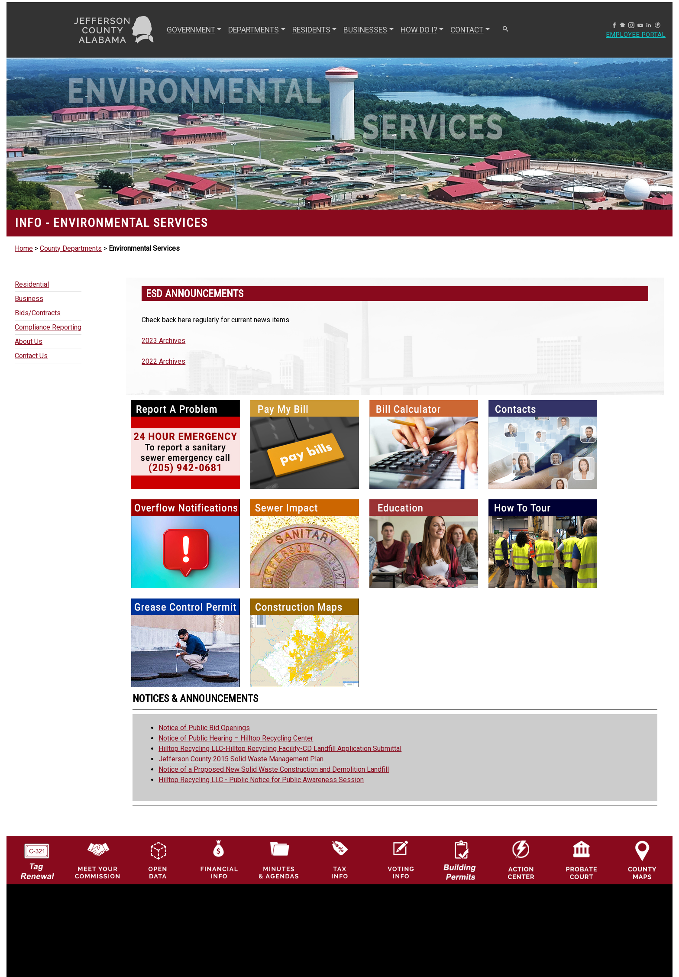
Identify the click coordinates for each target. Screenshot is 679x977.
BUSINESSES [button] (364, 30)
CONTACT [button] (465, 30)
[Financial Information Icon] (218, 859)
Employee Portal (635, 35)
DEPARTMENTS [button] (252, 30)
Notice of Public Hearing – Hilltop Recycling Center (235, 738)
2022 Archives (163, 361)
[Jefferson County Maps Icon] (642, 859)
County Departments (71, 248)
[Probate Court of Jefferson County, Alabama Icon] (581, 859)
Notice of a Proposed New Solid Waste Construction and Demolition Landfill (273, 769)
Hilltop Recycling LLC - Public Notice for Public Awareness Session (261, 780)
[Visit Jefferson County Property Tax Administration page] (339, 859)
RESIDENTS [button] (310, 30)
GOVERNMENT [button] (190, 30)
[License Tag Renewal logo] (37, 857)
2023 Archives (163, 340)
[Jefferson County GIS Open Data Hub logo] (158, 859)
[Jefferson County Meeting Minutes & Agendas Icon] (279, 859)
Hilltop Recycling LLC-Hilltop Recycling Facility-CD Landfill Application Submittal (279, 748)
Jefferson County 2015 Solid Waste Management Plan (240, 759)
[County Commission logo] (97, 859)
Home (24, 248)
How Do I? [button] (418, 30)
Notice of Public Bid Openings (204, 728)
